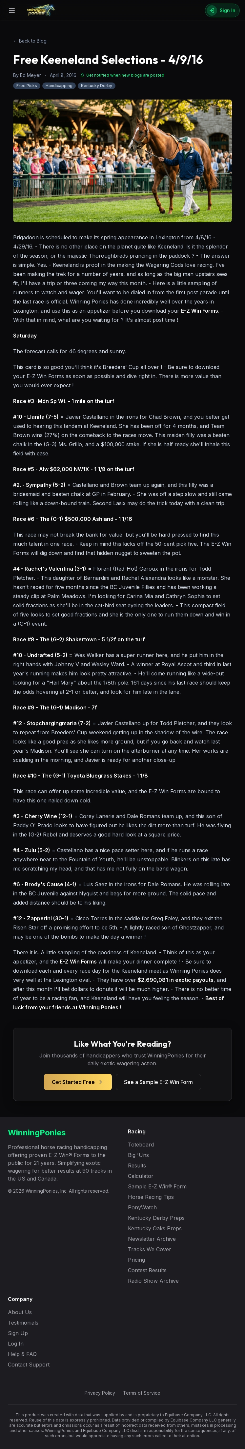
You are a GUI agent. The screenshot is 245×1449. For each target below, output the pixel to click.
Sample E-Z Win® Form (157, 1186)
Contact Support (29, 1364)
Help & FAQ (22, 1354)
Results (137, 1165)
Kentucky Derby (96, 85)
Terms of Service (141, 1393)
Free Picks (26, 85)
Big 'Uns (138, 1155)
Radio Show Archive (153, 1280)
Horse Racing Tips (151, 1197)
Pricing (136, 1259)
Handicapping (59, 85)
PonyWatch (142, 1207)
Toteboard (141, 1144)
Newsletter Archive (152, 1239)
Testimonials (23, 1322)
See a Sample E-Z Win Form (158, 1082)
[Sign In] (222, 10)
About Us (20, 1312)
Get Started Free (78, 1082)
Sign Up (18, 1333)
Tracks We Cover (149, 1249)
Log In (16, 1343)
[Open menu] (11, 10)
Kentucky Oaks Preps (155, 1228)
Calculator (140, 1176)
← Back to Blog (30, 41)
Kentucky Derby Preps (156, 1218)
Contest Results (147, 1270)
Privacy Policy (100, 1393)
